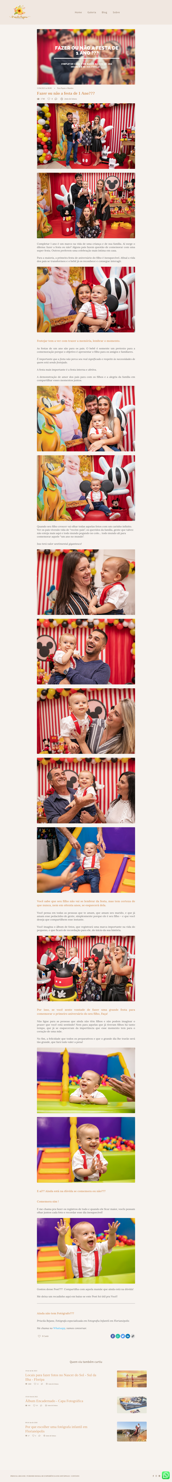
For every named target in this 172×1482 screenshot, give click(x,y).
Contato (75, 1476)
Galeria (92, 12)
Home (78, 12)
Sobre (116, 12)
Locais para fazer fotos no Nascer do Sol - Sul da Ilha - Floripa (60, 1377)
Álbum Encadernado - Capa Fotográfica (54, 1401)
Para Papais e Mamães (65, 88)
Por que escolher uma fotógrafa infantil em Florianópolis (56, 1429)
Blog (104, 12)
